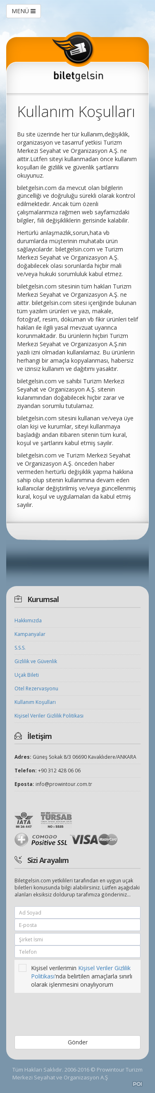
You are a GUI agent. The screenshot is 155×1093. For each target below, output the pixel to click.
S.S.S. (20, 647)
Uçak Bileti (26, 674)
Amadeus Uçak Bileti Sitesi (137, 1084)
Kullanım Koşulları (35, 702)
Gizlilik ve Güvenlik (35, 661)
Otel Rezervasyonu (36, 688)
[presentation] (72, 1015)
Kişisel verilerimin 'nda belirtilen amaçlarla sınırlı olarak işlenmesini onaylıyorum (75, 976)
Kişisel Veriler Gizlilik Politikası (48, 715)
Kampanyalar (29, 634)
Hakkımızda (28, 620)
